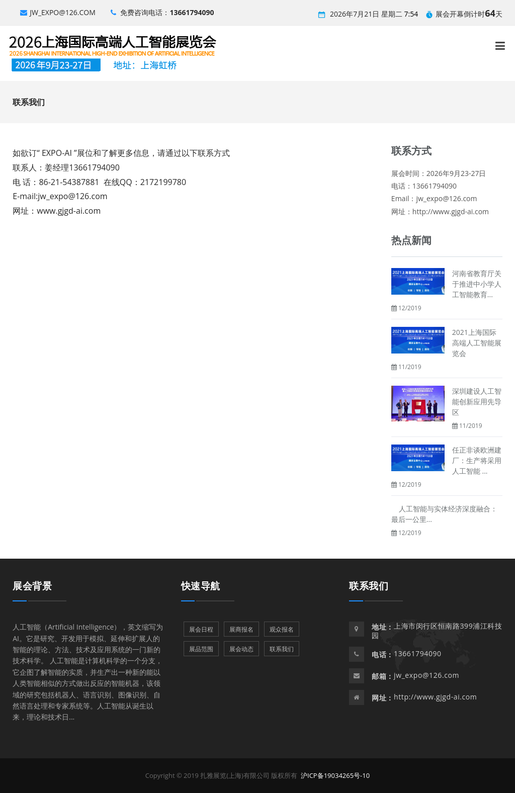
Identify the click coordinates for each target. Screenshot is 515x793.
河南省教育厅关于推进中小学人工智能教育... (476, 284)
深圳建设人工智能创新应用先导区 (476, 401)
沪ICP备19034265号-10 (335, 775)
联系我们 (368, 585)
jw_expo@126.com (58, 12)
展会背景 (32, 585)
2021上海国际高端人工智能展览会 (476, 342)
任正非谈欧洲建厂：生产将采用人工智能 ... (476, 460)
